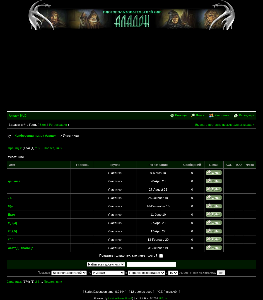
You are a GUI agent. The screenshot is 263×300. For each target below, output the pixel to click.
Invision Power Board (120, 298)
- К (10, 198)
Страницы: (14, 148)
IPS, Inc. (164, 298)
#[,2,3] (12, 223)
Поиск (200, 115)
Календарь (246, 115)
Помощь (181, 115)
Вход (43, 124)
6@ (10, 206)
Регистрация (58, 124)
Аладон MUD (17, 115)
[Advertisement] (132, 70)
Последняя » (53, 148)
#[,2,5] (12, 231)
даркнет (14, 181)
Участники (222, 115)
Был (11, 214)
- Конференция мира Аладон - (36, 135)
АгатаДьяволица (20, 248)
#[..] (11, 239)
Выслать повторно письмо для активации (224, 124)
